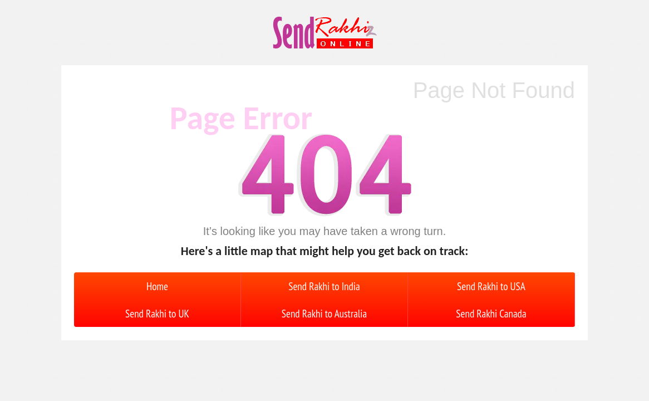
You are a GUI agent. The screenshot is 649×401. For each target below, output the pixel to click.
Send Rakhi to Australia (324, 313)
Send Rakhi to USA (491, 286)
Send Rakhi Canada (491, 313)
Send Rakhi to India (324, 286)
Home (157, 286)
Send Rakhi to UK (157, 313)
